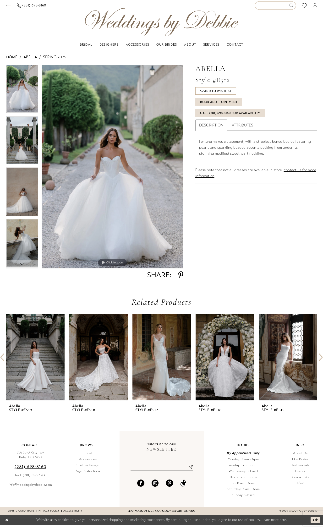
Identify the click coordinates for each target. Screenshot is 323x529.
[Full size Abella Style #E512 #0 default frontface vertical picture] (112, 170)
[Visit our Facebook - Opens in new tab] (140, 487)
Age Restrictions (88, 475)
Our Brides (300, 463)
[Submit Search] (292, 7)
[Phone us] (73, 7)
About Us (300, 457)
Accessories (88, 463)
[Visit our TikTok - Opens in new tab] (183, 487)
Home (11, 61)
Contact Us (300, 481)
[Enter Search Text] (275, 7)
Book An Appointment (220, 107)
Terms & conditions (20, 514)
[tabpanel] (22, 94)
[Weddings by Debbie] (161, 26)
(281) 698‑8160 (30, 470)
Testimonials (300, 469)
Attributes (242, 132)
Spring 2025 (54, 61)
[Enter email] (162, 470)
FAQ (300, 487)
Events (300, 475)
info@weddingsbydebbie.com (30, 488)
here (282, 523)
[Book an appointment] (29, 7)
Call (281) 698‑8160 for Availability (231, 119)
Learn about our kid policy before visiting (161, 514)
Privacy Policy (49, 514)
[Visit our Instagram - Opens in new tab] (155, 487)
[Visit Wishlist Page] (304, 7)
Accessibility (72, 514)
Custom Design (88, 469)
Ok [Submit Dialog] (315, 524)
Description (211, 132)
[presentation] (35, 360)
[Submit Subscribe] (189, 470)
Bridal (87, 457)
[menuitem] (29, 7)
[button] (315, 7)
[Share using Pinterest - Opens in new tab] (180, 278)
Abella (30, 61)
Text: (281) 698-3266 (30, 479)
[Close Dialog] (7, 524)
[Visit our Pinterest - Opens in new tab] (169, 487)
